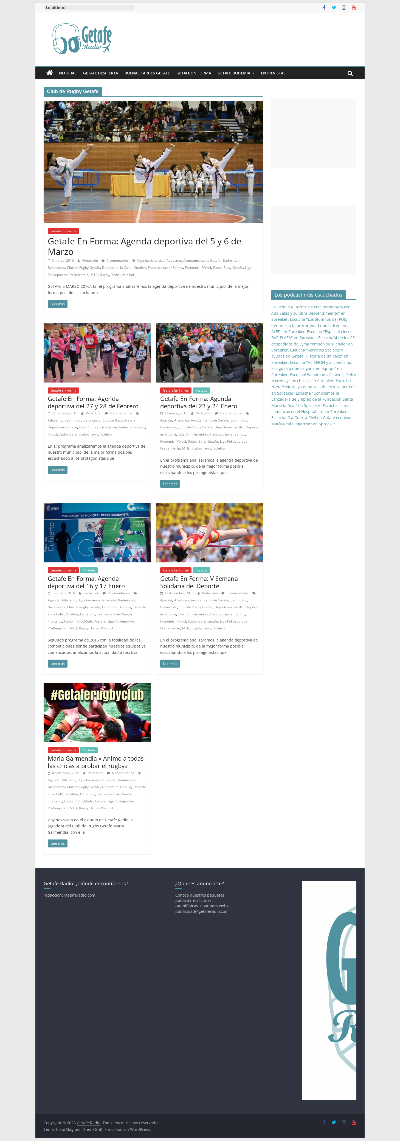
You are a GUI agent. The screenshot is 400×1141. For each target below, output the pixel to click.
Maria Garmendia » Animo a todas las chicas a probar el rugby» (95, 761)
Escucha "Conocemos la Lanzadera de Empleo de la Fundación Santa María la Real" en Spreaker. (312, 399)
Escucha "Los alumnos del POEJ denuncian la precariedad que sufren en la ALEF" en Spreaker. (311, 325)
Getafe (237, 267)
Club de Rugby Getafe (83, 267)
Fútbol (206, 267)
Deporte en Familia (229, 427)
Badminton (231, 260)
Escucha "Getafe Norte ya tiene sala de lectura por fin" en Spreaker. (313, 387)
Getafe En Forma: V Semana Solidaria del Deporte (199, 582)
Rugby (104, 274)
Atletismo (174, 260)
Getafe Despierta (100, 73)
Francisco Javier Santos (165, 267)
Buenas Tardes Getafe (147, 73)
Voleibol (128, 274)
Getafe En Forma (193, 73)
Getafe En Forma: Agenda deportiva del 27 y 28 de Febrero (93, 402)
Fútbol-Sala (221, 267)
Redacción (90, 260)
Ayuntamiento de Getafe (202, 260)
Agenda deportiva (150, 260)
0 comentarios (115, 260)
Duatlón (140, 267)
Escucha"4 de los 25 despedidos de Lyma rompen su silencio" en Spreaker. (313, 344)
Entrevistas (273, 73)
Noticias (68, 73)
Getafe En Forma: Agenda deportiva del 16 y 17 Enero (86, 582)
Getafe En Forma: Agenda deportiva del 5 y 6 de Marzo (144, 246)
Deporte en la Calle (116, 267)
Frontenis (192, 267)
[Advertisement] (313, 133)
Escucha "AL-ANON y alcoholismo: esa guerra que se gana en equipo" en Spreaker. (311, 368)
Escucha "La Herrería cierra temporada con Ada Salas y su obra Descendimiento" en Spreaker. (311, 313)
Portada (201, 390)
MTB (94, 274)
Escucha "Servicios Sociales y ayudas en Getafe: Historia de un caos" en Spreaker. (309, 356)
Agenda (166, 420)
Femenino (200, 434)
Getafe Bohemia (234, 73)
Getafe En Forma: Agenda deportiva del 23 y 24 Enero (198, 402)
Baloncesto (56, 267)
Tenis (115, 274)
